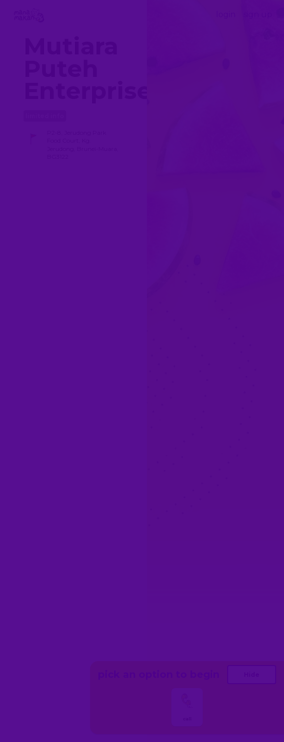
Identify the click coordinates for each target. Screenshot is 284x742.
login (226, 14)
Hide (252, 674)
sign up (257, 14)
